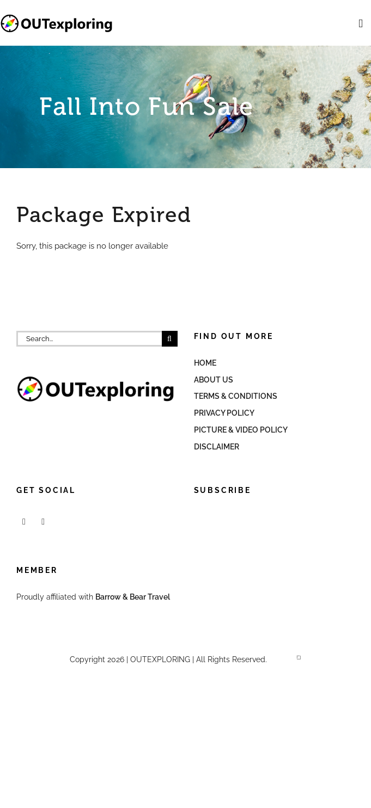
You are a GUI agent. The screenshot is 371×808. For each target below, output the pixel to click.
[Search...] (89, 339)
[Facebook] (24, 521)
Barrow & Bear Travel (133, 597)
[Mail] (43, 521)
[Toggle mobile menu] (360, 23)
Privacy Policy (224, 413)
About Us (213, 379)
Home (205, 363)
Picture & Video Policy (241, 429)
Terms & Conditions (235, 396)
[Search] (170, 339)
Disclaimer (216, 446)
